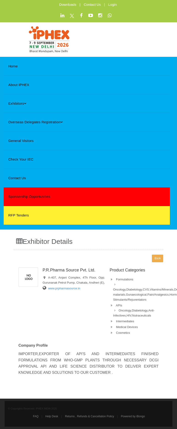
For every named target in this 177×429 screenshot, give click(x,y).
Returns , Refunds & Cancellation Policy (89, 416)
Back (157, 258)
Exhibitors (17, 103)
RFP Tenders (18, 215)
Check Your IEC (20, 159)
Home (13, 66)
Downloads (67, 4)
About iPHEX (18, 85)
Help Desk (51, 416)
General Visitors (21, 141)
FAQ (35, 416)
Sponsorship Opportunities (29, 197)
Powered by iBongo (133, 416)
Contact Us (92, 4)
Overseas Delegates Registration (35, 122)
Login (112, 4)
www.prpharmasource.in (64, 288)
